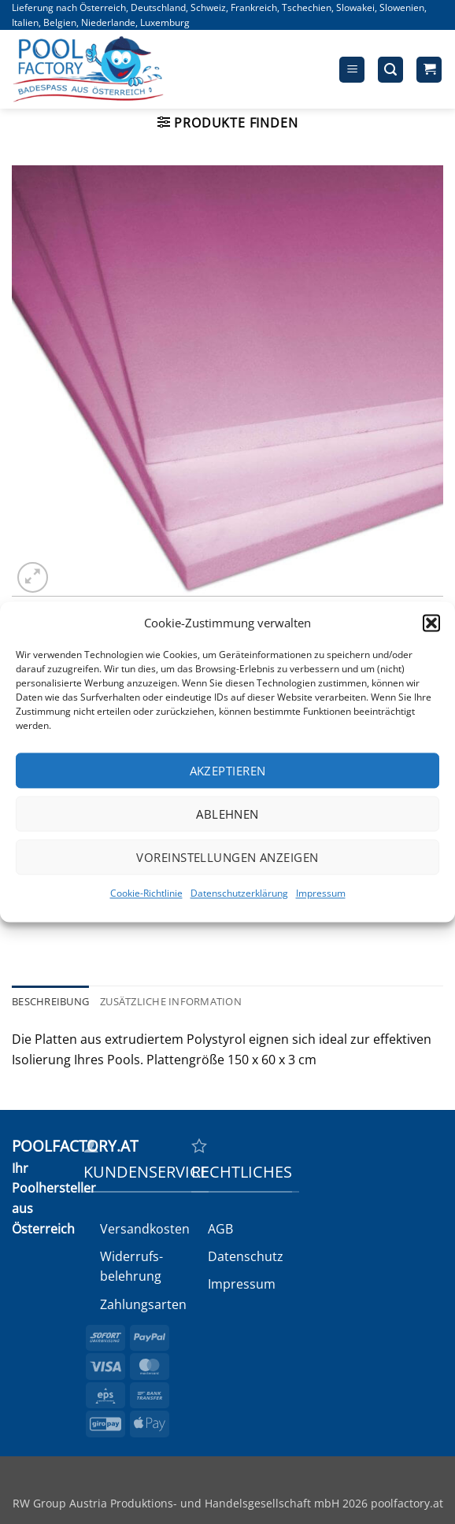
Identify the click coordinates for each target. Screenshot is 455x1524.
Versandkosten (145, 1228)
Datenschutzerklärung (239, 893)
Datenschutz (245, 1256)
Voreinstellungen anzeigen (227, 857)
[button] (431, 623)
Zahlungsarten (143, 1304)
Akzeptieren (228, 771)
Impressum (321, 893)
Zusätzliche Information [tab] (171, 1001)
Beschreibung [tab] (50, 1001)
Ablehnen (227, 814)
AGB (220, 1228)
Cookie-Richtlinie (146, 893)
